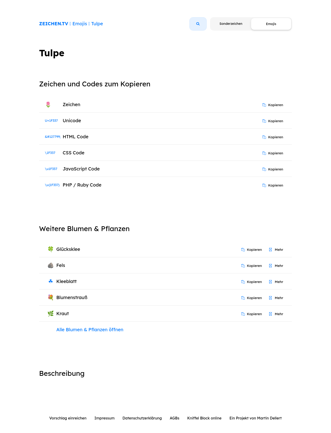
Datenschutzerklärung (142, 418)
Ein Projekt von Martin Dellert (255, 418)
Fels (60, 265)
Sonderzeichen (231, 24)
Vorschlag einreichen (68, 418)
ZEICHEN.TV (53, 23)
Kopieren (273, 105)
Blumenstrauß (71, 297)
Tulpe (97, 23)
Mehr (276, 249)
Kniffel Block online (204, 418)
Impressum (104, 418)
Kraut (62, 313)
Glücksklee (68, 249)
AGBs (174, 418)
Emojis (79, 23)
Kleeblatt (66, 281)
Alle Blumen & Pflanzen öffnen (89, 329)
